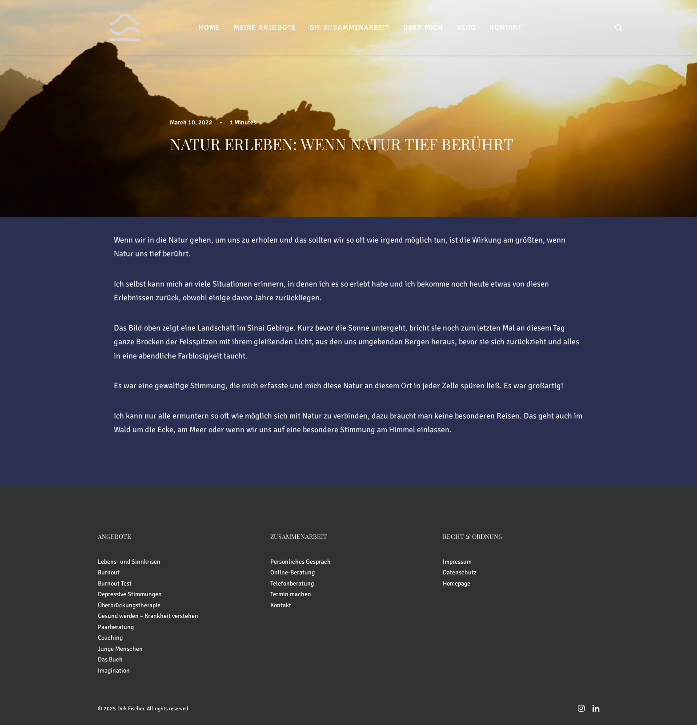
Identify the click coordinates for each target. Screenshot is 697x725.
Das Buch (110, 659)
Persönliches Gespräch (300, 562)
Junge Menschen (120, 649)
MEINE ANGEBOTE (264, 27)
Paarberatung (116, 627)
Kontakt (280, 605)
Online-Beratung (292, 572)
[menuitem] (209, 27)
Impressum (457, 562)
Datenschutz (460, 572)
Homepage (456, 583)
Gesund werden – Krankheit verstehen (148, 616)
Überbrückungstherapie (129, 605)
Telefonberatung (292, 583)
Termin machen (290, 594)
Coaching (110, 637)
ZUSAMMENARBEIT (298, 536)
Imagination (114, 670)
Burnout (109, 572)
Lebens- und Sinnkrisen (129, 562)
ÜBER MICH (423, 27)
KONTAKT (505, 27)
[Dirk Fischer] (113, 27)
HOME (209, 27)
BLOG (466, 27)
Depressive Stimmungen (130, 594)
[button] (619, 27)
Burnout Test (115, 583)
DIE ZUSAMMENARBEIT (349, 27)
